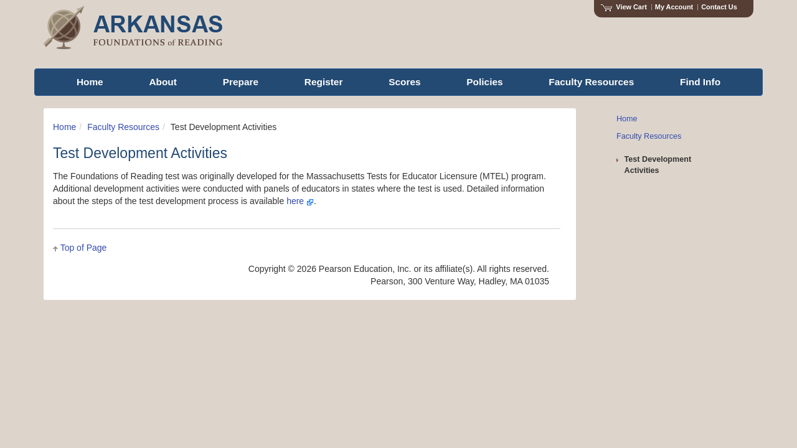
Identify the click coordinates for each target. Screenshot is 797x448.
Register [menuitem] (323, 82)
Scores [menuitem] (404, 82)
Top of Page (83, 248)
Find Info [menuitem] (700, 82)
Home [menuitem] (90, 82)
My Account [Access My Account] (674, 7)
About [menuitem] (162, 82)
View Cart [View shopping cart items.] (624, 7)
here (300, 201)
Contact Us (719, 7)
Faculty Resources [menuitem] (591, 82)
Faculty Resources (123, 127)
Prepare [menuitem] (240, 82)
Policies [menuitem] (484, 82)
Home (64, 127)
